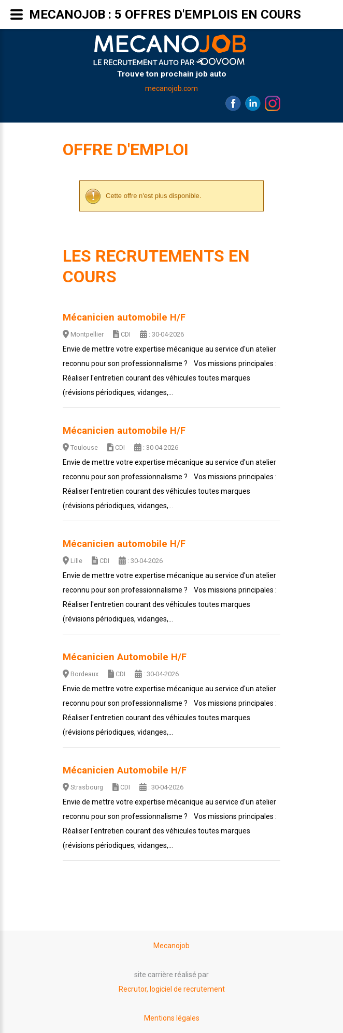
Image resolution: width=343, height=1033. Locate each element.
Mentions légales (171, 1018)
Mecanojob (171, 945)
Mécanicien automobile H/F (124, 317)
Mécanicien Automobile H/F (125, 657)
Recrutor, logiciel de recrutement (172, 989)
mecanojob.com (171, 88)
